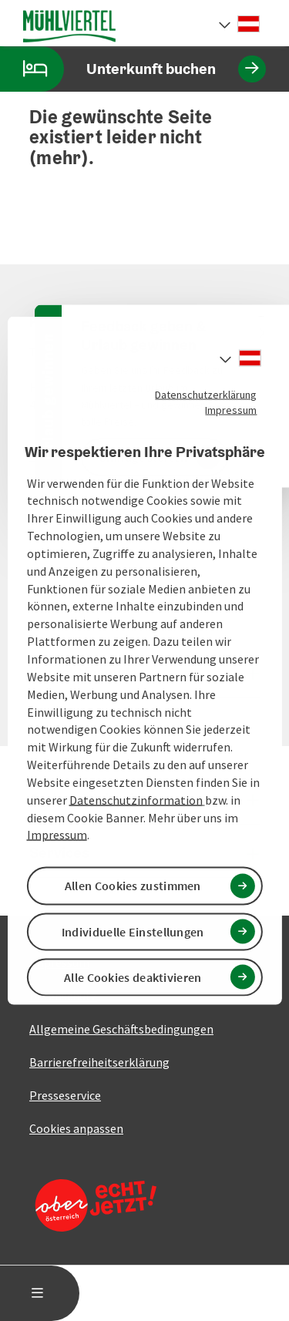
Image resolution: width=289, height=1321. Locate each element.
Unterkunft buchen (133, 69)
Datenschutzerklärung (206, 395)
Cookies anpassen (76, 1128)
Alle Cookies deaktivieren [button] (133, 976)
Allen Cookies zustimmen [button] (133, 885)
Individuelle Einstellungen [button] (133, 931)
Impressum (231, 410)
